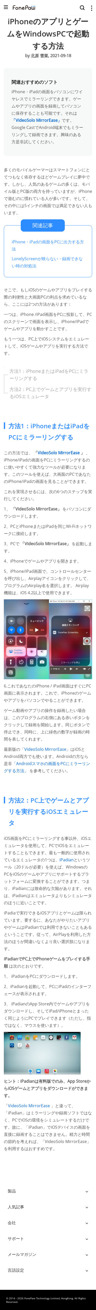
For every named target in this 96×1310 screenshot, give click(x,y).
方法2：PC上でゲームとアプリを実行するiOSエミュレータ (50, 392)
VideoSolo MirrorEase (59, 453)
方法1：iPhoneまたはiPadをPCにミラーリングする (48, 374)
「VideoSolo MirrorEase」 (37, 120)
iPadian (66, 860)
